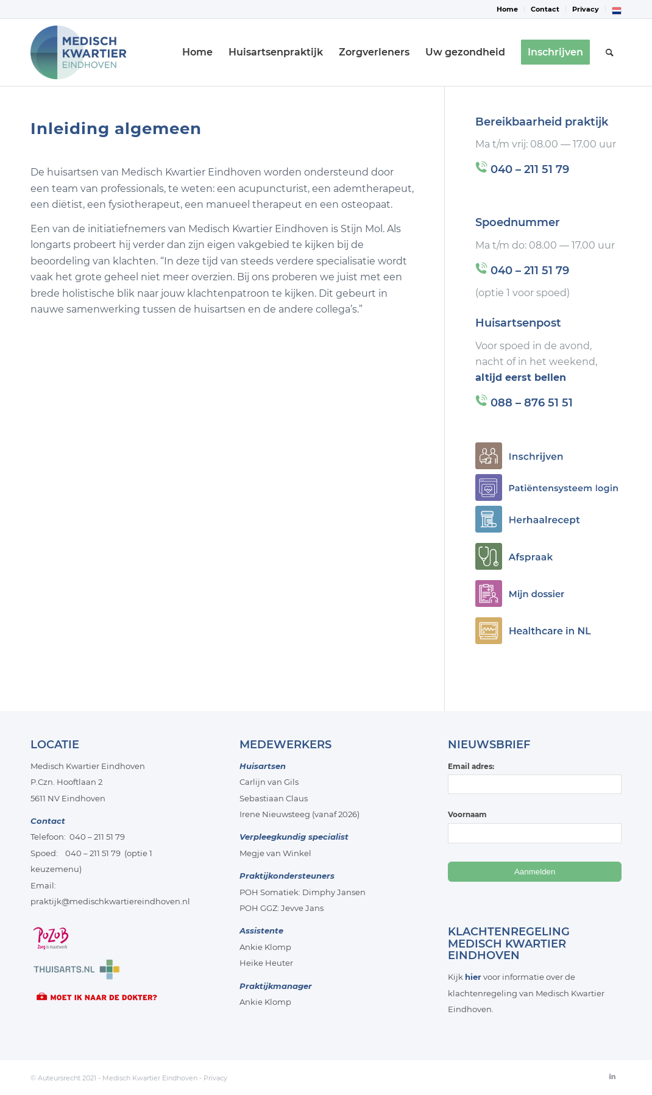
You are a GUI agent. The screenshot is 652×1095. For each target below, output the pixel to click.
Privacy (585, 9)
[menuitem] (508, 9)
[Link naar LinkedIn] (612, 1076)
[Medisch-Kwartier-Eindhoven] (90, 52)
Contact (545, 9)
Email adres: (535, 778)
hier (473, 977)
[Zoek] (610, 52)
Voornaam (467, 814)
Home (507, 9)
